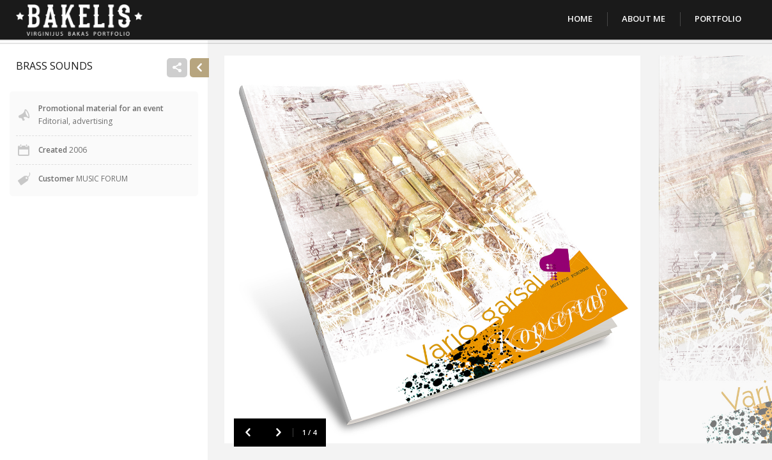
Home (579, 18)
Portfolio (718, 18)
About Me (643, 18)
